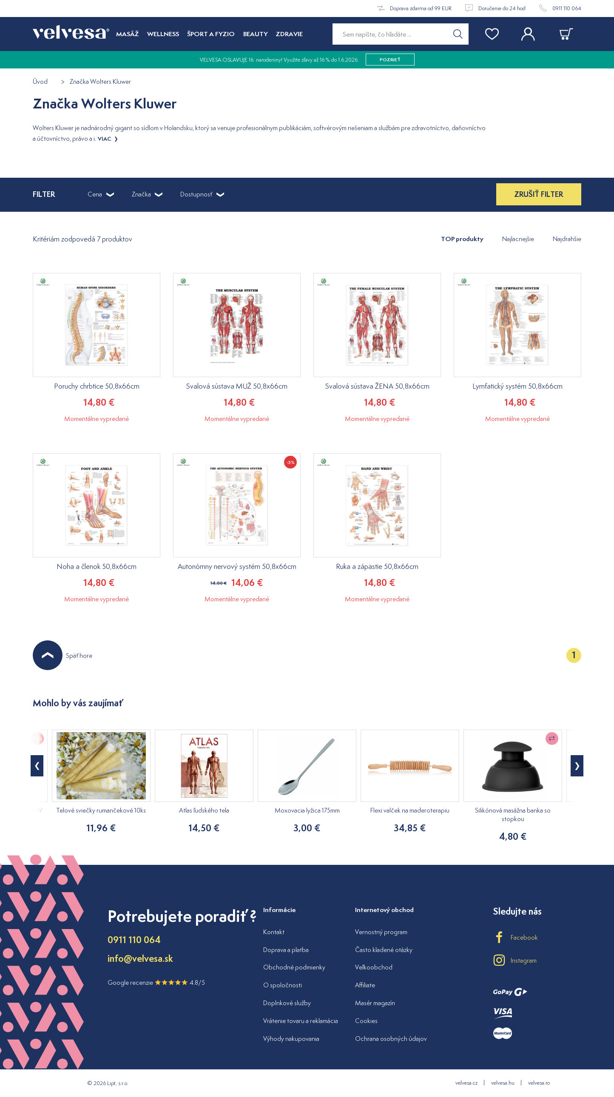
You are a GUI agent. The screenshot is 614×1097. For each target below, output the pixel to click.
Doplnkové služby (287, 1003)
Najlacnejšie (518, 239)
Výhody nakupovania (291, 1038)
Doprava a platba (286, 950)
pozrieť (390, 60)
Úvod (40, 81)
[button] (577, 765)
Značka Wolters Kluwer (100, 81)
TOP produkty (462, 238)
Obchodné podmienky (294, 967)
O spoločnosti (282, 985)
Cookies (366, 1021)
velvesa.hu (503, 1082)
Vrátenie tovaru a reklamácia (300, 1021)
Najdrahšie (567, 239)
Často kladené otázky (383, 950)
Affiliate (365, 985)
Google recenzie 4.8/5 (156, 982)
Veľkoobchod (373, 967)
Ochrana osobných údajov (391, 1038)
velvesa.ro (539, 1082)
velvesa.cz (466, 1082)
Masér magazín (375, 1003)
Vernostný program (381, 932)
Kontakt (273, 932)
